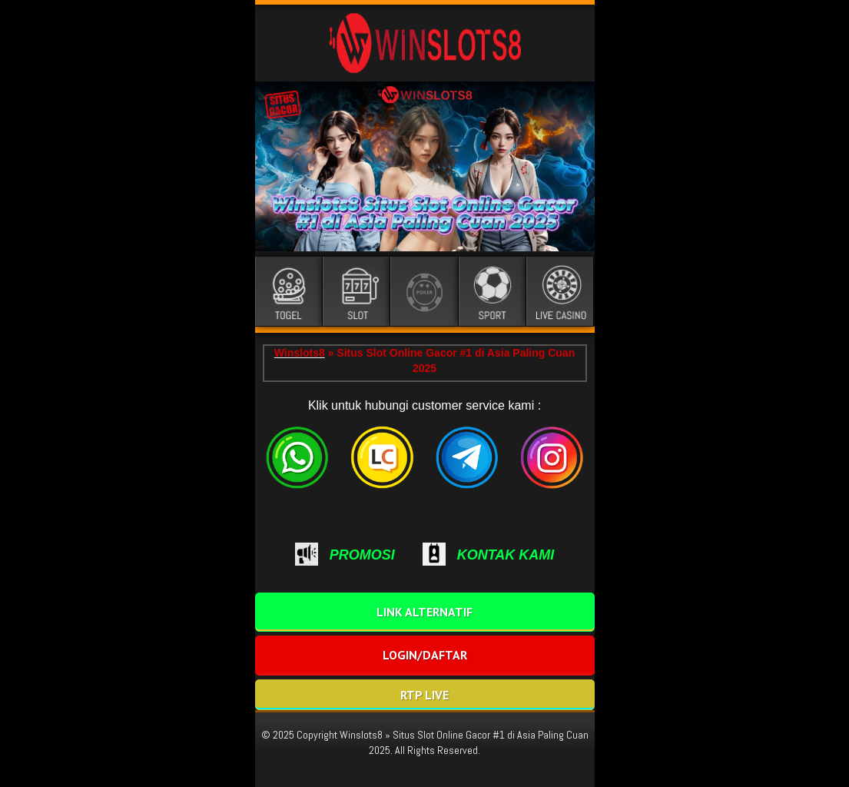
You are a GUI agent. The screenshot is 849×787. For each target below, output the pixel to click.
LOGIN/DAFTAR (425, 654)
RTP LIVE (424, 694)
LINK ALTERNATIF (424, 611)
